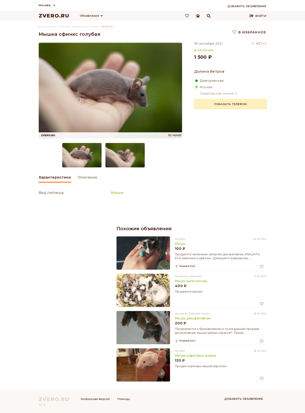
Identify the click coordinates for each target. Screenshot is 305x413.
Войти (260, 16)
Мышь (180, 244)
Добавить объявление (243, 399)
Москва (45, 5)
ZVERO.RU (54, 16)
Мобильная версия (95, 399)
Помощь (123, 399)
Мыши (117, 193)
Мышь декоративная (193, 318)
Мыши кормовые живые (195, 355)
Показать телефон (230, 104)
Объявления (89, 15)
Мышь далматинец (191, 281)
